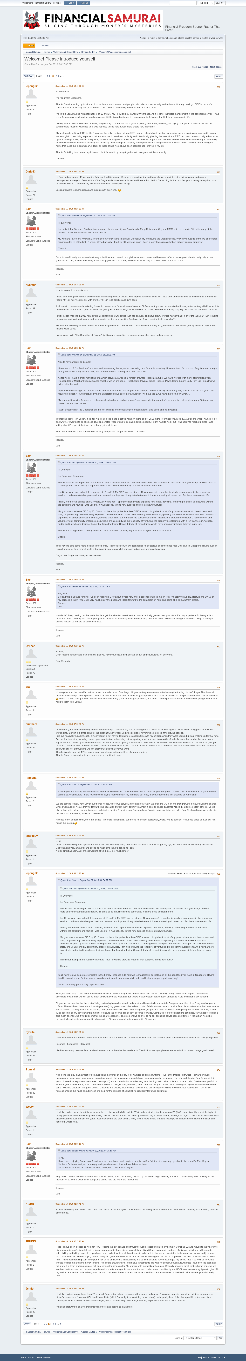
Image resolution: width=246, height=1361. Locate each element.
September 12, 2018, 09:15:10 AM (70, 873)
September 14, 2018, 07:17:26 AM (70, 1241)
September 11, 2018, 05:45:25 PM (70, 687)
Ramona (31, 777)
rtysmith (31, 284)
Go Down (28, 76)
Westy (30, 1106)
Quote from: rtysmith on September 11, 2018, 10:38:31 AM (87, 355)
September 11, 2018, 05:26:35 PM (70, 646)
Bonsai (30, 1069)
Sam (28, 208)
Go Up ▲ (222, 1357)
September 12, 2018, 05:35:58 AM (70, 836)
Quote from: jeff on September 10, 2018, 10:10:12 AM (85, 586)
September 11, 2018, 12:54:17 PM (70, 456)
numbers (31, 724)
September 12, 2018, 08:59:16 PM (70, 1144)
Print (219, 76)
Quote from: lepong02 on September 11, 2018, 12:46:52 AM (88, 462)
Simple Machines (44, 1357)
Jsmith (30, 1288)
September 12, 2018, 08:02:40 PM (70, 1107)
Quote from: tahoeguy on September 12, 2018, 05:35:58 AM (88, 1151)
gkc (28, 686)
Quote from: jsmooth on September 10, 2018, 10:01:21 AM (87, 215)
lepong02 (32, 86)
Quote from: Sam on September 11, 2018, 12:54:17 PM (86, 880)
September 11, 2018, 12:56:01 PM (70, 580)
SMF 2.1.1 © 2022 (28, 1357)
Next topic (216, 67)
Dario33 (31, 171)
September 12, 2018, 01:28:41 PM (70, 1069)
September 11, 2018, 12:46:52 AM (70, 86)
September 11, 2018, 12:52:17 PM (70, 348)
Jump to (178, 1338)
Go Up (27, 1324)
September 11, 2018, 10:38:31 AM (70, 285)
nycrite (30, 1032)
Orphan (30, 646)
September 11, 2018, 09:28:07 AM (70, 209)
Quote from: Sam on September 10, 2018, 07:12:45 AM (86, 784)
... (61, 76)
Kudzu (30, 1204)
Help (199, 1357)
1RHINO (31, 1241)
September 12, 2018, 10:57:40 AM (70, 1032)
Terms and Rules (209, 1357)
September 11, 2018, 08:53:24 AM (70, 171)
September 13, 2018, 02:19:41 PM (70, 1204)
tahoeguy (32, 835)
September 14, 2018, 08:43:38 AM (70, 1289)
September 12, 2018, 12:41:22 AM (70, 778)
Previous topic (200, 67)
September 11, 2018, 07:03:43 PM (70, 724)
